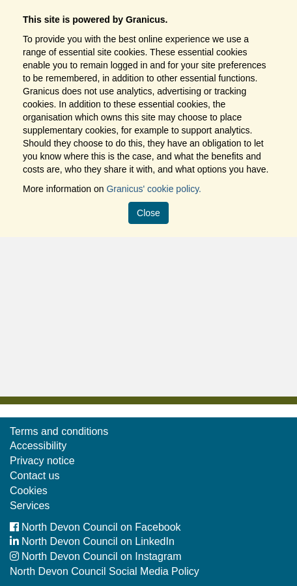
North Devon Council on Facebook (95, 527)
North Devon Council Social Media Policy (104, 571)
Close (148, 213)
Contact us (34, 475)
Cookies (29, 490)
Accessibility (38, 445)
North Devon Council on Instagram (95, 556)
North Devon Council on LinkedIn (92, 541)
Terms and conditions (59, 431)
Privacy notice (42, 460)
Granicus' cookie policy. (153, 189)
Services (30, 505)
